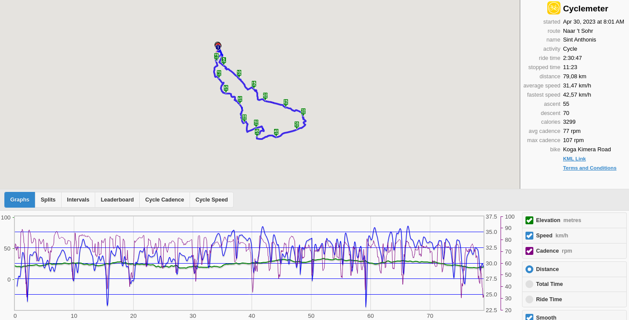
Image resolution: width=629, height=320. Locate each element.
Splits (48, 200)
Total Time (549, 284)
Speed (552, 236)
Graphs (20, 200)
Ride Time (549, 299)
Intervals (78, 200)
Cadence (554, 251)
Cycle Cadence (164, 200)
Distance (547, 269)
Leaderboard (117, 200)
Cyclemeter (585, 8)
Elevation (558, 220)
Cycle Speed (211, 200)
